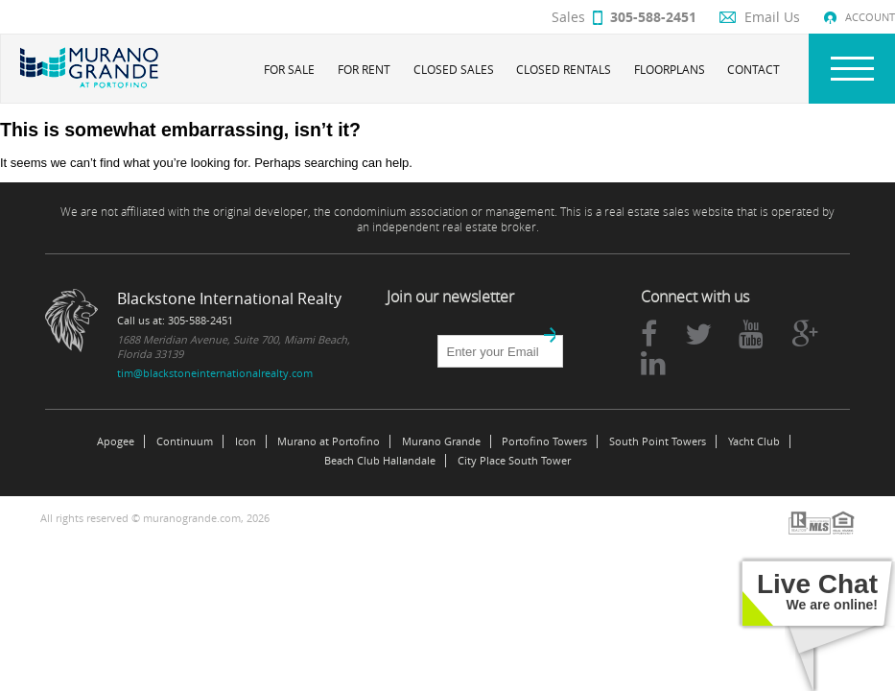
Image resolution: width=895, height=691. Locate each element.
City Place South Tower (514, 460)
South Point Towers (657, 441)
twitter (698, 334)
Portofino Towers (544, 441)
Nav (852, 69)
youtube (751, 334)
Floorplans (669, 69)
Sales (624, 17)
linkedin (653, 362)
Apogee (115, 441)
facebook (649, 334)
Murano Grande (441, 441)
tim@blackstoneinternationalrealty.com (215, 373)
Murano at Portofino (328, 441)
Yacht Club (754, 441)
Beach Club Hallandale (380, 460)
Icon (245, 441)
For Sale (289, 69)
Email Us (772, 17)
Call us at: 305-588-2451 (175, 320)
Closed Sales (453, 69)
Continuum (184, 441)
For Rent (364, 69)
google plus (804, 334)
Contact (753, 69)
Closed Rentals (563, 69)
